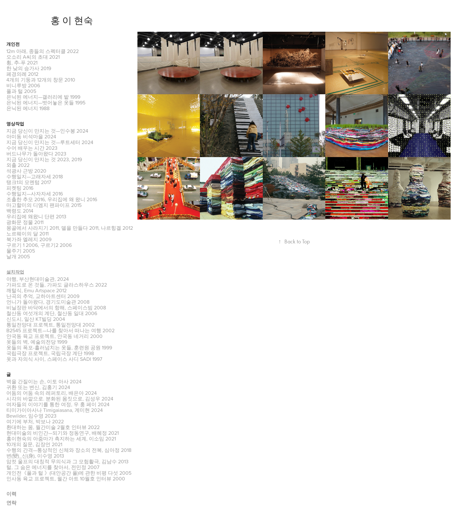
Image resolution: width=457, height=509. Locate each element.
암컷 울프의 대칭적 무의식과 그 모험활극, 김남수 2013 (67, 461)
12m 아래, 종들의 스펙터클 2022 (42, 51)
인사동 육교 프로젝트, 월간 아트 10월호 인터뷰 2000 (65, 478)
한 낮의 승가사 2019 (28, 68)
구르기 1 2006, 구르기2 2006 (39, 244)
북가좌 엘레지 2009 (28, 239)
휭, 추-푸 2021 (21, 62)
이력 (11, 494)
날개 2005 (18, 256)
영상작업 (15, 124)
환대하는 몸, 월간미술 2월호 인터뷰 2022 (53, 427)
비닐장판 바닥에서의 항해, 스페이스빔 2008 (56, 307)
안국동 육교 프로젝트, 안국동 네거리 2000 (54, 336)
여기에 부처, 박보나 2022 (35, 421)
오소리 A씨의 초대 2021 (33, 56)
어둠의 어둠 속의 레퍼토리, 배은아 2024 (51, 392)
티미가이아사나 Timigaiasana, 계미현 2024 (54, 410)
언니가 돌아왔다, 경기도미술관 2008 (47, 301)
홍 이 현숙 (71, 20)
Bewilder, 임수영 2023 (31, 415)
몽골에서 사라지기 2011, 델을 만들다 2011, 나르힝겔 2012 (69, 227)
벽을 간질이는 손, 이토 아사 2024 (44, 381)
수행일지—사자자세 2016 (34, 193)
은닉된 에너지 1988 (28, 108)
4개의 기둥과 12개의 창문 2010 (40, 79)
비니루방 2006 (23, 85)
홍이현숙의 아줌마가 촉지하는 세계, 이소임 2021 (61, 438)
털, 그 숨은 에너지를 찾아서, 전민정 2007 (52, 467)
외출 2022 (18, 165)
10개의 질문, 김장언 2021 (34, 444)
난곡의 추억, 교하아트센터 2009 (42, 296)
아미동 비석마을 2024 (31, 136)
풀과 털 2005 (21, 91)
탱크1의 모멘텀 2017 (28, 182)
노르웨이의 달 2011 (27, 233)
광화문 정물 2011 (24, 222)
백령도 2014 (19, 210)
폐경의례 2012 (22, 73)
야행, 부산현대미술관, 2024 (37, 278)
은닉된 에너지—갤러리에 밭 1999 (43, 96)
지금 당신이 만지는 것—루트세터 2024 (49, 142)
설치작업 (15, 272)
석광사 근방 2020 (26, 170)
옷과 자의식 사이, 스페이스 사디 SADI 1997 (54, 358)
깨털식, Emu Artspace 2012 (36, 290)
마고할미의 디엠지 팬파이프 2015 (44, 205)
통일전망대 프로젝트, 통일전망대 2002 (50, 324)
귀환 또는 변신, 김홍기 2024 (38, 387)
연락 (11, 503)
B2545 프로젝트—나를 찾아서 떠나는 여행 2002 (60, 330)
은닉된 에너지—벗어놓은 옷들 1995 (45, 102)
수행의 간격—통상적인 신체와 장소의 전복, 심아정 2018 (68, 449)
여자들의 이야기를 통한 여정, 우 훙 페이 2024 (57, 404)
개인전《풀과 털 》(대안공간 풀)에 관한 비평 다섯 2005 (68, 472)
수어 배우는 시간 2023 (31, 147)
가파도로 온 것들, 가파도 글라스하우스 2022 (56, 284)
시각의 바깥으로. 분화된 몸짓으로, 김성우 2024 (59, 398)
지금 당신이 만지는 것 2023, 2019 (44, 159)
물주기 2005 (20, 250)
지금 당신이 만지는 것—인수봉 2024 (47, 130)
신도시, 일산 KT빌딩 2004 (35, 318)
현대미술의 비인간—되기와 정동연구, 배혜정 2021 (62, 432)
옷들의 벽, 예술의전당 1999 (36, 341)
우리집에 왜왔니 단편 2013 (36, 216)
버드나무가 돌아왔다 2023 (36, 153)
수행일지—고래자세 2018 (34, 176)
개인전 (13, 44)
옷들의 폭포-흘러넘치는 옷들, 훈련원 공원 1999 (59, 347)
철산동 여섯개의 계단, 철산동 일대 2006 (51, 313)
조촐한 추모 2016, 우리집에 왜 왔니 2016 (51, 199)
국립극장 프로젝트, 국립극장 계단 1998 (50, 353)
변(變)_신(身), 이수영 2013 (35, 455)
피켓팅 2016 (19, 187)
